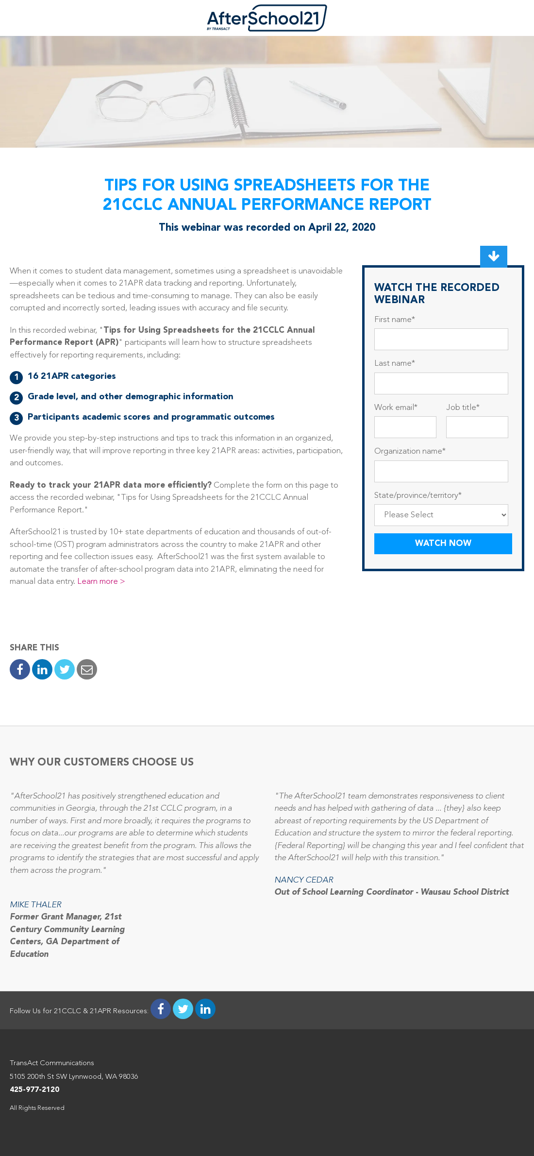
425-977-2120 (34, 1090)
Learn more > (102, 582)
